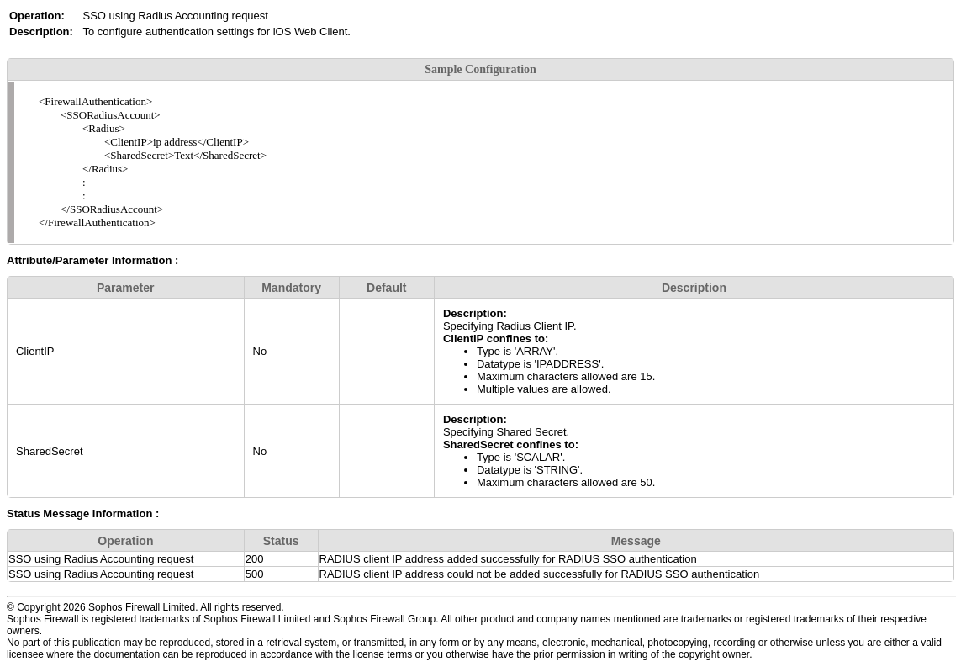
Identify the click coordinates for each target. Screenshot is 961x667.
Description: (475, 313)
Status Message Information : (83, 513)
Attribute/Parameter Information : (92, 260)
